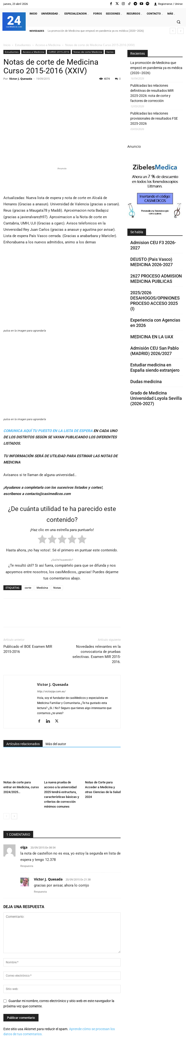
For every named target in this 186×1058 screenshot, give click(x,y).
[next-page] (14, 816)
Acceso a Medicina (48, 45)
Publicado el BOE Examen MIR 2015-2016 (27, 649)
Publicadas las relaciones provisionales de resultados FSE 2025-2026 (154, 118)
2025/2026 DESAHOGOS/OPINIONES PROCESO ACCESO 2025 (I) (155, 300)
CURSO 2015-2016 (58, 52)
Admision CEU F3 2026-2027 (153, 245)
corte (28, 587)
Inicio (6, 45)
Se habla (136, 232)
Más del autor (56, 744)
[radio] (42, 540)
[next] (181, 31)
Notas (57, 587)
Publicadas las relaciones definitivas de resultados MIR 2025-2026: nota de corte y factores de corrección (152, 93)
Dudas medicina (146, 381)
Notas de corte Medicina (87, 52)
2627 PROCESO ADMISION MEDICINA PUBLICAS (156, 278)
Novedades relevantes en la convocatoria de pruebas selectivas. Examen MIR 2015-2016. (96, 654)
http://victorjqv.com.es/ (51, 691)
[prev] (173, 31)
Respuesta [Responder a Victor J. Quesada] (40, 891)
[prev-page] (6, 816)
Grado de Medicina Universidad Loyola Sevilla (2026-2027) (156, 398)
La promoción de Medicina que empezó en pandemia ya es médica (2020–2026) (96, 30)
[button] (178, 22)
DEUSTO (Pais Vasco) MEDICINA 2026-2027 (151, 262)
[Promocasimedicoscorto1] (154, 217)
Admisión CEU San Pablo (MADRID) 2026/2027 (154, 351)
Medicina (42, 587)
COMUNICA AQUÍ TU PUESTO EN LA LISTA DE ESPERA (48, 431)
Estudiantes (23, 45)
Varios (110, 52)
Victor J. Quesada (20, 78)
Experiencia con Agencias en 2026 (155, 322)
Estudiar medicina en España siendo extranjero (154, 367)
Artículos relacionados (23, 744)
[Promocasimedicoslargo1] (62, 180)
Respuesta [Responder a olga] (26, 866)
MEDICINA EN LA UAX (151, 336)
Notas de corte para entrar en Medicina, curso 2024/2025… (21, 787)
